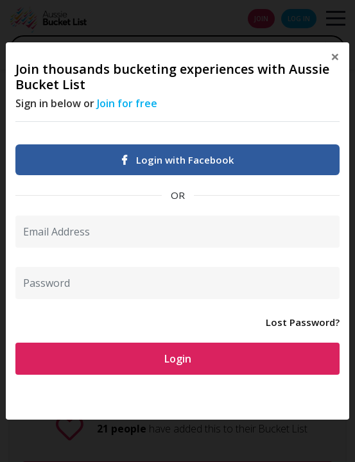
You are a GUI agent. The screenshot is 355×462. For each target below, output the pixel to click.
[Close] (335, 56)
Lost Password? (303, 322)
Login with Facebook (178, 159)
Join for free (127, 103)
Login (177, 359)
